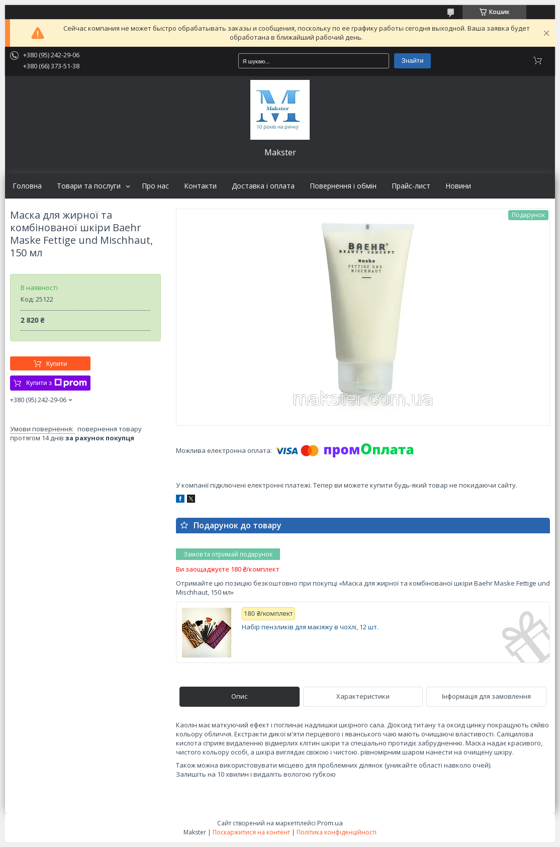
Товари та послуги (89, 186)
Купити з (56, 383)
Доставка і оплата (263, 186)
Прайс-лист (411, 186)
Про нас (155, 186)
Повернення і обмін (343, 186)
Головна (27, 186)
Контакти (200, 186)
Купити (56, 363)
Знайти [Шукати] (413, 60)
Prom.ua (330, 822)
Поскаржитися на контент (251, 832)
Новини (458, 186)
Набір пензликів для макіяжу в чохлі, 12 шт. (310, 627)
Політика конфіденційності (337, 832)
